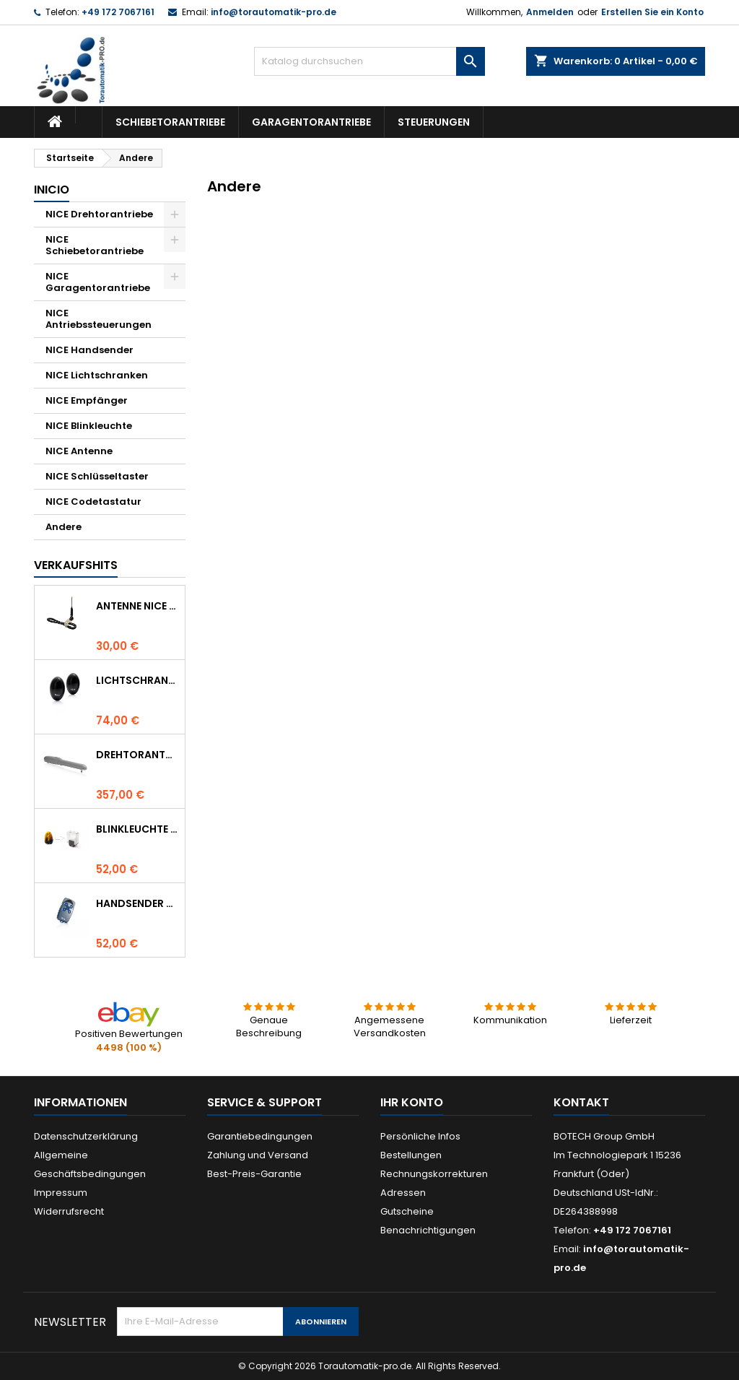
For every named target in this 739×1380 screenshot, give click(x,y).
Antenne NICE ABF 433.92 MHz (137, 606)
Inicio (51, 189)
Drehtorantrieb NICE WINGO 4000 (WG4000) (137, 754)
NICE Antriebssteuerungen (98, 318)
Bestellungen (411, 1155)
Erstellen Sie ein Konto (652, 12)
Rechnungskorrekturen (434, 1174)
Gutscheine (407, 1211)
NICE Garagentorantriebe (97, 282)
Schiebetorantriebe (170, 122)
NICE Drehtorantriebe (99, 214)
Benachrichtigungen (428, 1230)
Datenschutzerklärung (86, 1136)
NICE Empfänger (86, 400)
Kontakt (581, 1102)
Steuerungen (434, 122)
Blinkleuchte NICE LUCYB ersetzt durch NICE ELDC (137, 829)
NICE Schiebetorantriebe (94, 245)
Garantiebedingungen (259, 1136)
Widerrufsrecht (69, 1211)
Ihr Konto (411, 1102)
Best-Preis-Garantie (254, 1174)
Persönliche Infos (420, 1136)
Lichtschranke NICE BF (137, 680)
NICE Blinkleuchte (88, 426)
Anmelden (550, 12)
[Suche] (369, 61)
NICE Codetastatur (93, 501)
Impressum (60, 1192)
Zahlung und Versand (257, 1155)
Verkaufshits (76, 565)
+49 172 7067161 (118, 12)
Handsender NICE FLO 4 (137, 903)
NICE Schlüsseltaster (97, 476)
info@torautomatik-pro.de (273, 12)
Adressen (403, 1192)
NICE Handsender (89, 350)
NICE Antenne (79, 451)
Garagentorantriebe (311, 122)
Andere (63, 527)
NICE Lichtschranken (96, 375)
